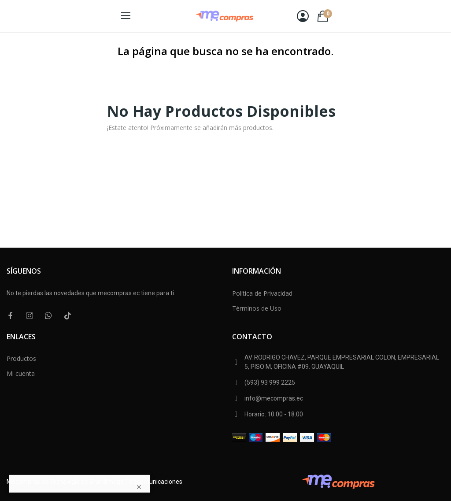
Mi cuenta (21, 373)
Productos (21, 358)
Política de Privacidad (262, 293)
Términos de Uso (256, 308)
